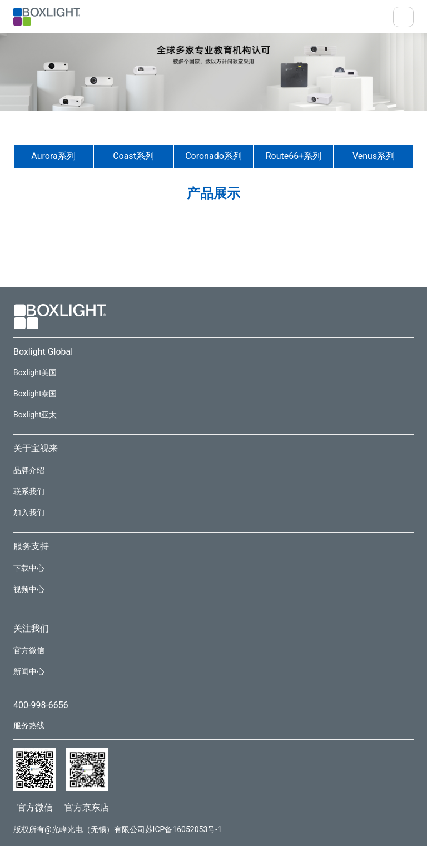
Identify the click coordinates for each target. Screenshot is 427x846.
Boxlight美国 (35, 372)
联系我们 (28, 491)
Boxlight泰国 (35, 393)
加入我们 (28, 512)
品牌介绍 (28, 470)
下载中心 (28, 568)
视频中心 (28, 589)
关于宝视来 (35, 448)
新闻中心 (28, 671)
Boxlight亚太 (35, 414)
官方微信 (28, 650)
